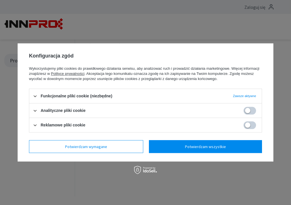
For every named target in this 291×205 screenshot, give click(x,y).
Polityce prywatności (67, 73)
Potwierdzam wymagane (86, 146)
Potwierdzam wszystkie (205, 146)
